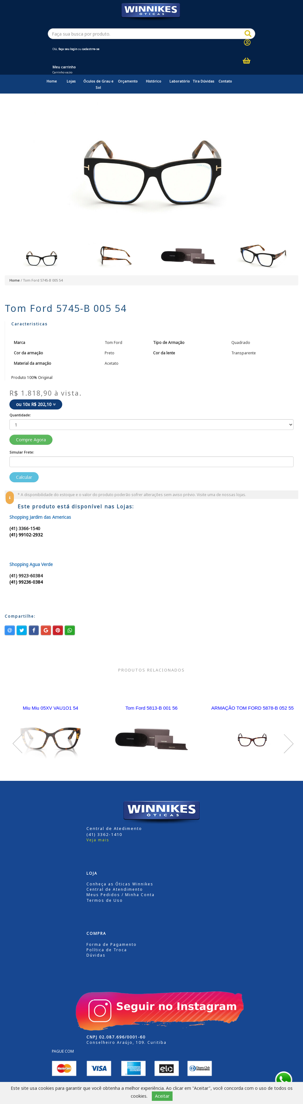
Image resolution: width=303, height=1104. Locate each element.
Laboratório (179, 81)
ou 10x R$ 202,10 (36, 404)
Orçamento (128, 81)
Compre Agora (31, 440)
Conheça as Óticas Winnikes (119, 884)
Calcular (24, 477)
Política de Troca (106, 949)
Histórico (153, 81)
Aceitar (162, 1096)
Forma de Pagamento (111, 944)
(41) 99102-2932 (26, 535)
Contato (225, 81)
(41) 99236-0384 (26, 582)
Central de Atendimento (114, 889)
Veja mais (97, 840)
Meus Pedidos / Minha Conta (120, 894)
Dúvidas (96, 955)
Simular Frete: (21, 452)
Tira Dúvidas (203, 81)
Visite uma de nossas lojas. (221, 494)
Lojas (71, 81)
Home (52, 81)
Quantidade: (20, 415)
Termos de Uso (104, 900)
